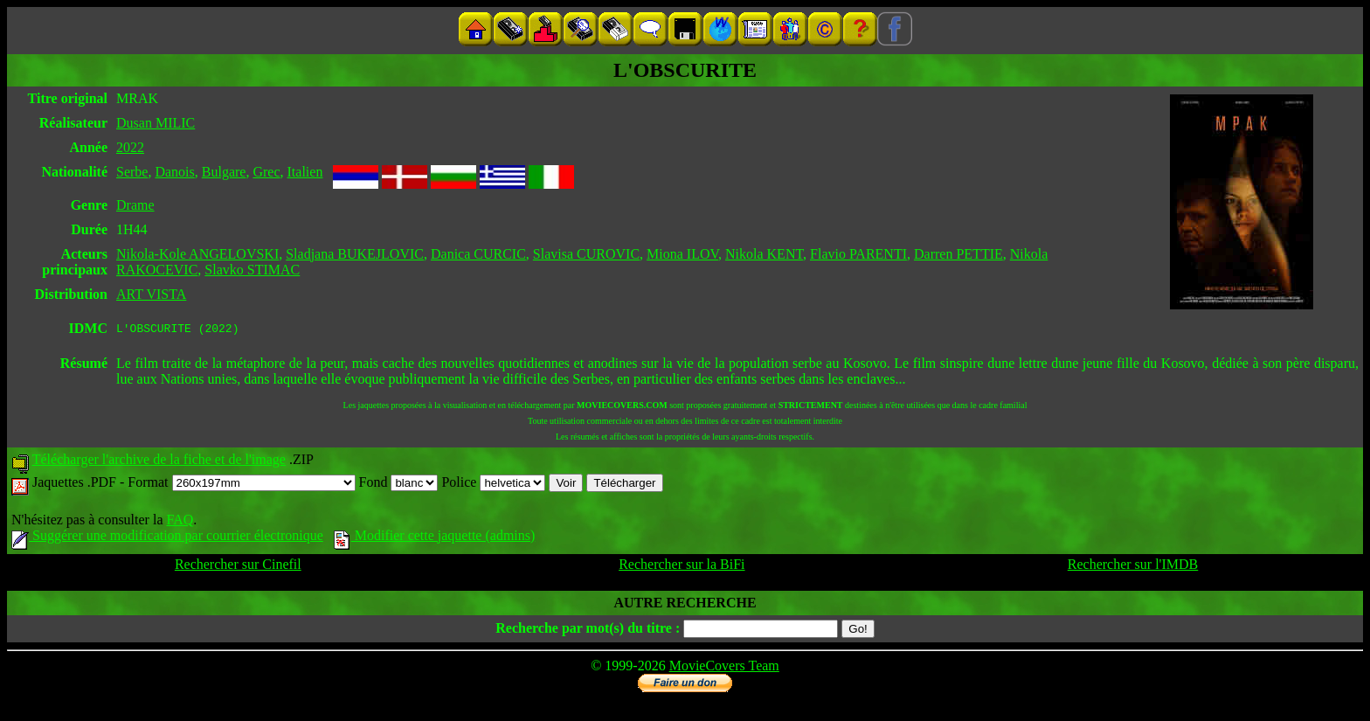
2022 (130, 147)
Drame (135, 205)
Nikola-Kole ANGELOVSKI (197, 253)
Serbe (132, 171)
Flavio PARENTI (858, 253)
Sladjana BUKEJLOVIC (355, 253)
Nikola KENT (764, 253)
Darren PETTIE (958, 253)
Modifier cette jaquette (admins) (435, 537)
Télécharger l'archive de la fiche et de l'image (159, 461)
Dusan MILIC (155, 122)
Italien (305, 171)
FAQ (179, 522)
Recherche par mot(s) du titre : (587, 630)
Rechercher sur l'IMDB (1133, 566)
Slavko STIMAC (252, 269)
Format (241, 484)
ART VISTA (151, 294)
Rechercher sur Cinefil (238, 566)
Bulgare (224, 171)
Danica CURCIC (478, 253)
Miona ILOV (682, 253)
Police (493, 484)
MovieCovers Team (724, 668)
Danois (174, 171)
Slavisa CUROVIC (586, 253)
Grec (266, 171)
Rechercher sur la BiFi (681, 566)
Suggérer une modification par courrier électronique (167, 537)
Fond (399, 484)
